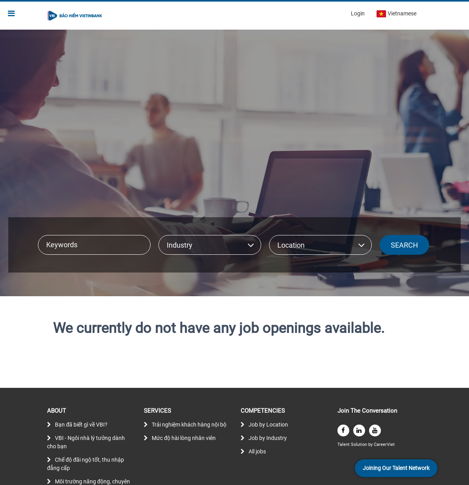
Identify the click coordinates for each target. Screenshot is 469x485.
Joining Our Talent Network (396, 468)
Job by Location (268, 424)
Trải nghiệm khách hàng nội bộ (189, 424)
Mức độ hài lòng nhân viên (184, 438)
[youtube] (375, 430)
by (371, 444)
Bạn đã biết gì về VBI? (81, 424)
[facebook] (343, 430)
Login (358, 13)
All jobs (257, 451)
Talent (344, 444)
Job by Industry (268, 438)
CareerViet (384, 444)
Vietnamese (396, 13)
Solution (359, 444)
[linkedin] (359, 430)
